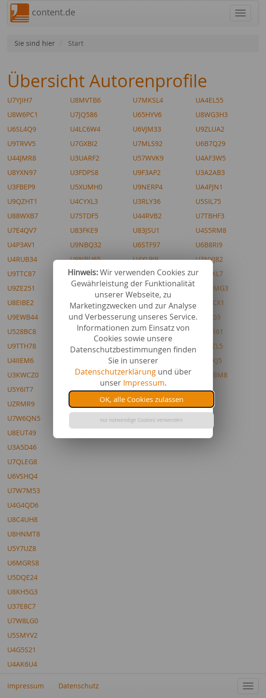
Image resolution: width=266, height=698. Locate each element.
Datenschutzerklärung (115, 371)
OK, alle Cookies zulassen (141, 399)
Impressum (144, 382)
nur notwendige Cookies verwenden (141, 420)
